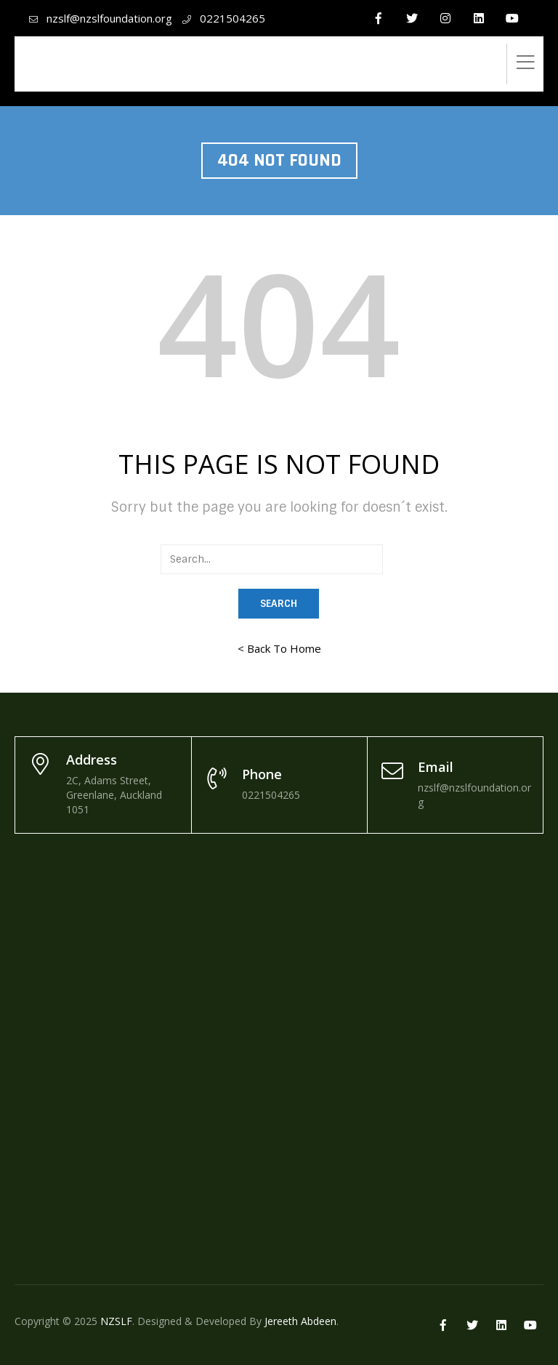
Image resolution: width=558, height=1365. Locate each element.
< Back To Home (279, 648)
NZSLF (116, 1321)
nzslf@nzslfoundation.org (109, 18)
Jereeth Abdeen (300, 1321)
